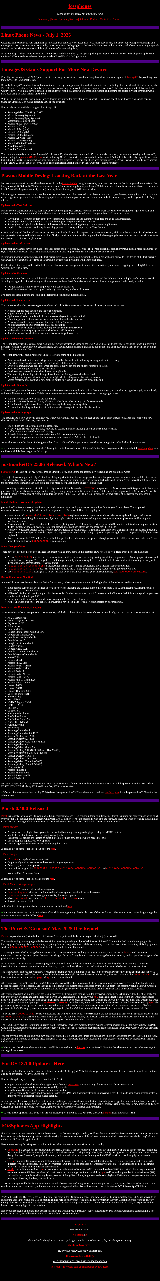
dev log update (145, 448)
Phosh (4, 819)
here (53, 852)
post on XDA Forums (31, 157)
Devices (94, 19)
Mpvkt (11, 1179)
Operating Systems (68, 19)
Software (83, 19)
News (54, 19)
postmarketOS (8, 471)
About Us (117, 19)
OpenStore (73, 1094)
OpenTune (13, 1159)
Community (43, 19)
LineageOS (132, 77)
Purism (4, 941)
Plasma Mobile (69, 183)
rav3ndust (103, 1277)
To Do (11, 1170)
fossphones (80, 6)
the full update (112, 795)
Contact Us (105, 19)
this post (81, 1056)
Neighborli (78, 1245)
